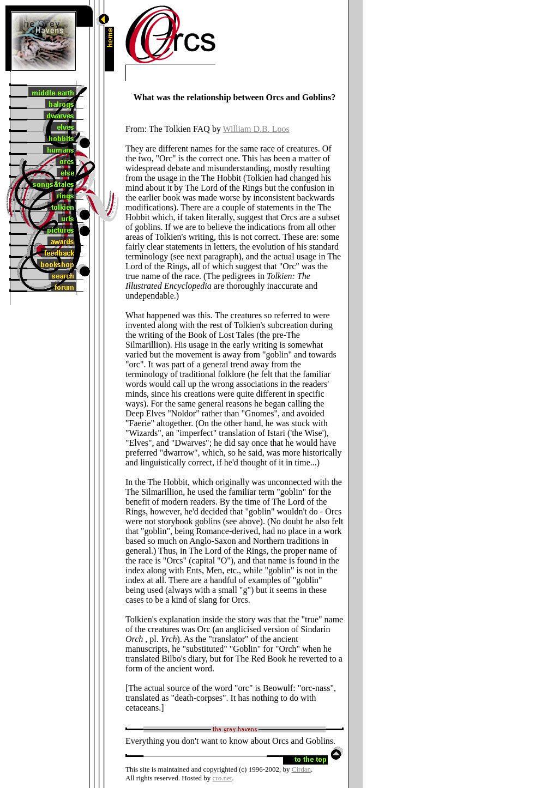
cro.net (222, 778)
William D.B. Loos (256, 129)
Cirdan (301, 769)
